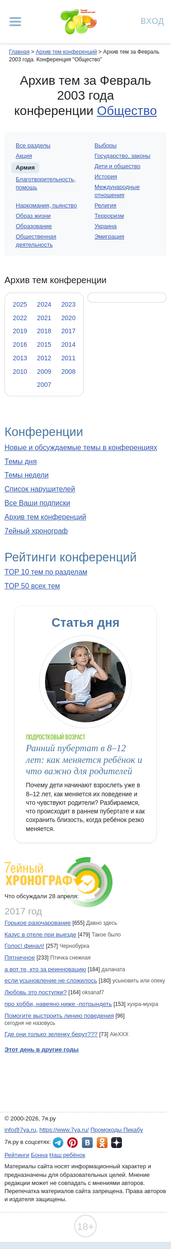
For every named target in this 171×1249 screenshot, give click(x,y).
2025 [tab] (20, 304)
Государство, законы (122, 155)
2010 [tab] (20, 371)
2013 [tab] (20, 358)
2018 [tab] (44, 331)
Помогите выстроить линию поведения (59, 1015)
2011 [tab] (68, 358)
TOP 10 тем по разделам (45, 572)
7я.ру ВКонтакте (87, 1142)
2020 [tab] (68, 317)
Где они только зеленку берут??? (51, 1034)
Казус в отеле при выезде (40, 934)
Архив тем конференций (45, 517)
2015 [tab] (44, 344)
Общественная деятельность (36, 240)
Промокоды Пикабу (116, 1129)
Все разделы (33, 145)
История (105, 176)
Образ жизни (33, 215)
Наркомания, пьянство (46, 205)
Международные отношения (117, 191)
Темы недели (26, 475)
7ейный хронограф (36, 531)
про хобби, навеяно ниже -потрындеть (58, 1004)
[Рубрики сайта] (15, 22)
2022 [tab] (20, 317)
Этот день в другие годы (41, 1049)
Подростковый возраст (56, 737)
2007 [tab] (44, 384)
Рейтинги (16, 1155)
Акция (24, 155)
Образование (34, 226)
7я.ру (116, 1142)
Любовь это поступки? (35, 992)
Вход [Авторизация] (152, 20)
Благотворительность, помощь (46, 183)
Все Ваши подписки (37, 503)
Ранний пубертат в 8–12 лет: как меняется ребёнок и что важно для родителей (84, 759)
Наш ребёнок (68, 1155)
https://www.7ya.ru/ (64, 1129)
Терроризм (109, 215)
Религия (105, 205)
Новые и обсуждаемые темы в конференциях (80, 447)
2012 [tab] (44, 358)
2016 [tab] (20, 344)
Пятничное (19, 957)
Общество (127, 111)
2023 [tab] (68, 304)
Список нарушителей (39, 489)
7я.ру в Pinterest (72, 1142)
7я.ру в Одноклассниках (102, 1142)
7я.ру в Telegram (58, 1142)
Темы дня (20, 461)
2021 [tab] (44, 317)
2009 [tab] (44, 371)
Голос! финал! (24, 945)
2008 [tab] (68, 371)
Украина (105, 226)
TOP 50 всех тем (32, 586)
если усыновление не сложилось (50, 980)
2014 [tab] (68, 344)
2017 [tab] (68, 331)
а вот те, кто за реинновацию (45, 969)
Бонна (39, 1155)
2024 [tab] (44, 304)
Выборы (105, 145)
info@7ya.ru (20, 1129)
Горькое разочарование (37, 922)
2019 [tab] (20, 331)
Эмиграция (109, 236)
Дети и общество (117, 166)
